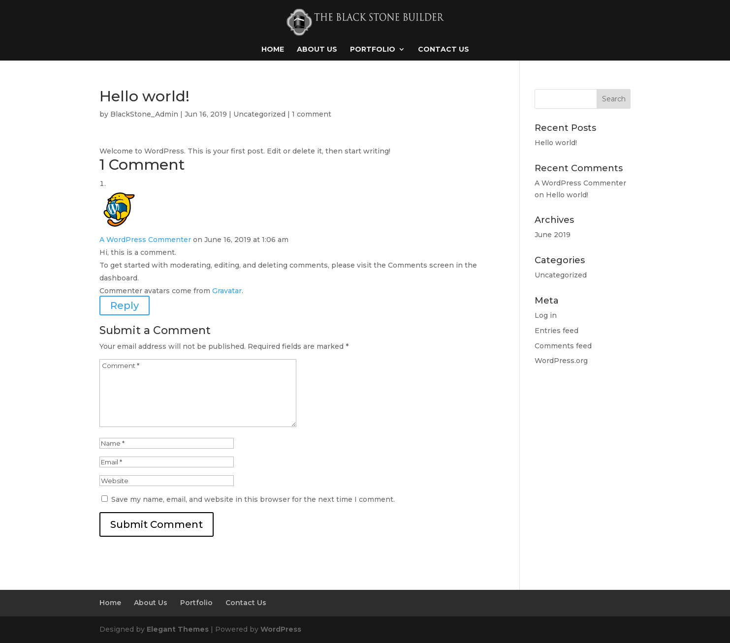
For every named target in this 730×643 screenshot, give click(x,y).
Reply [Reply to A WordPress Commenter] (124, 305)
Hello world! (556, 142)
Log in (546, 315)
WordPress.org (561, 360)
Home (272, 50)
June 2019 (553, 234)
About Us (317, 50)
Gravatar (227, 290)
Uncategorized (259, 114)
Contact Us (443, 50)
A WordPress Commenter (145, 239)
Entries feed (556, 330)
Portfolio (372, 50)
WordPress (280, 629)
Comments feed (563, 345)
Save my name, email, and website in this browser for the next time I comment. (253, 499)
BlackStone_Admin (144, 114)
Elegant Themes (178, 629)
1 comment (311, 114)
